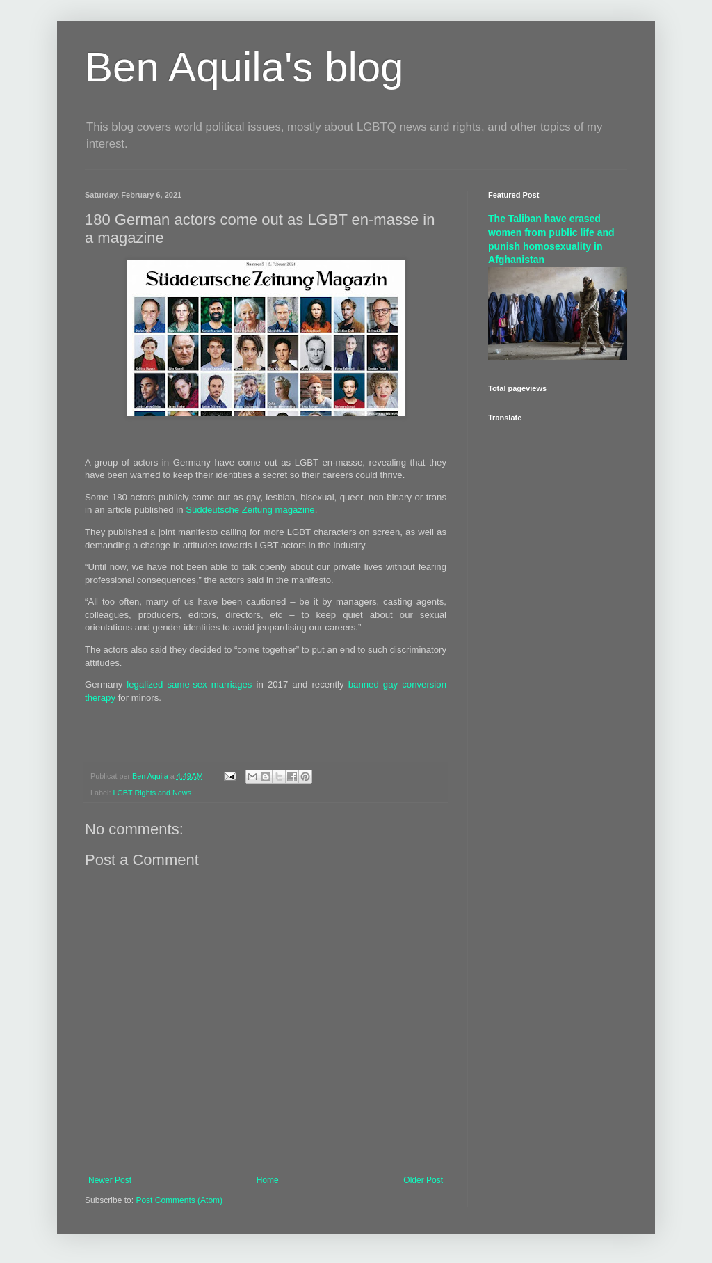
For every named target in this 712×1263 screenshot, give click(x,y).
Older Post (423, 1180)
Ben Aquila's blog (244, 67)
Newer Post (109, 1180)
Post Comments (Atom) (179, 1200)
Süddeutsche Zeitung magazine (250, 510)
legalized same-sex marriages (189, 684)
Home (268, 1180)
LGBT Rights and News (152, 792)
